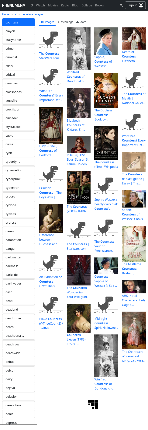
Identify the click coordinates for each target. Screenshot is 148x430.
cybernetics (13, 170)
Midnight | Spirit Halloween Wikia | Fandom (105, 323)
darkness (11, 266)
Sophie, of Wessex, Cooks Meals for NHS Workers (132, 214)
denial (9, 414)
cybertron (12, 188)
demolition (13, 405)
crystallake (13, 127)
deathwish (12, 353)
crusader (11, 118)
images (47, 22)
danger (10, 248)
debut (9, 362)
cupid (9, 135)
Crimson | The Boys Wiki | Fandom (50, 192)
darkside (11, 275)
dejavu (10, 388)
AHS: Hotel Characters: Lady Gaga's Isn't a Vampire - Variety (134, 300)
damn (9, 231)
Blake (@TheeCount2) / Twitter (51, 323)
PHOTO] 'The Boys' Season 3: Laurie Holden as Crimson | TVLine (78, 159)
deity (8, 379)
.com (81, 22)
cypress (10, 222)
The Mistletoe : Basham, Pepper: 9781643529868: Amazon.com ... (133, 268)
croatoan (11, 83)
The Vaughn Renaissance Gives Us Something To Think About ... (104, 246)
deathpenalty (14, 336)
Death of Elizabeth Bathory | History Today (131, 56)
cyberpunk (12, 179)
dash (8, 292)
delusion (11, 396)
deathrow (12, 344)
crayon (10, 31)
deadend (11, 309)
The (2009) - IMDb (77, 209)
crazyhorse (13, 40)
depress (11, 423)
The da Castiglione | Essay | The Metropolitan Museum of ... (133, 179)
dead (9, 301)
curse (9, 144)
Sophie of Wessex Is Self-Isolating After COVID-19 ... (104, 281)
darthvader (13, 283)
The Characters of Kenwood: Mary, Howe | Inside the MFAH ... (133, 356)
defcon (10, 370)
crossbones (13, 92)
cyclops (10, 214)
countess (11, 22)
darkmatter (13, 257)
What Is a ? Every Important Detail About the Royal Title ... (51, 95)
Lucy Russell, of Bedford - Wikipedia (48, 150)
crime (9, 48)
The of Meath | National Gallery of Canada (134, 98)
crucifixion (12, 109)
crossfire (11, 101)
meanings (65, 22)
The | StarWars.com (50, 55)
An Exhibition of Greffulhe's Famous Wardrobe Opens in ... (50, 281)
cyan (8, 153)
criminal (11, 57)
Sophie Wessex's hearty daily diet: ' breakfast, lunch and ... (106, 204)
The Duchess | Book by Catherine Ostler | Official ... (106, 115)
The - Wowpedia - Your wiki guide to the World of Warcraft (78, 292)
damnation (13, 240)
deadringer (13, 318)
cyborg (10, 196)
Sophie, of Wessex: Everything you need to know (104, 61)
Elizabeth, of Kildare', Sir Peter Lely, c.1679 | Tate (76, 125)
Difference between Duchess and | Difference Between (48, 239)
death (9, 327)
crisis (9, 66)
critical (10, 74)
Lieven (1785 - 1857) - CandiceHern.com (78, 339)
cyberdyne (12, 161)
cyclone (10, 205)
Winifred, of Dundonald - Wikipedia (75, 76)
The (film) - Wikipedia (106, 164)
